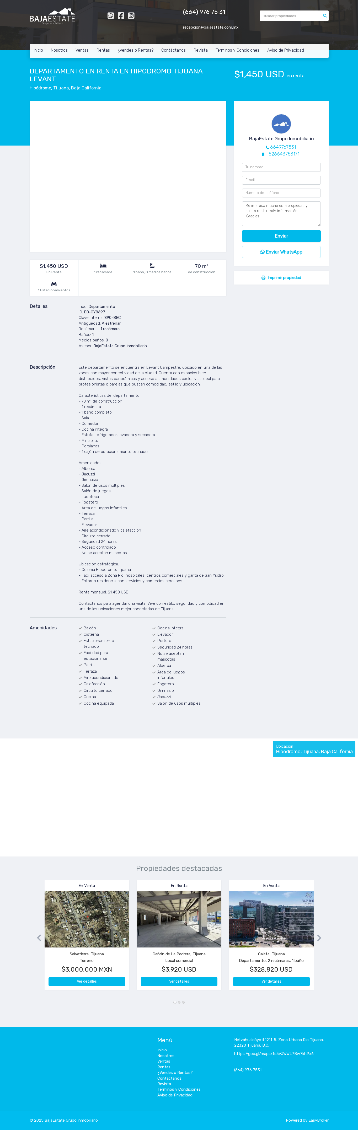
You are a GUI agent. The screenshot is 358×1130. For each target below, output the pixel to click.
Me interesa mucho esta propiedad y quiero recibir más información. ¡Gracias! (281, 213)
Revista (201, 50)
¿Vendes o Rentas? (135, 50)
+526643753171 (282, 154)
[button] (37, 937)
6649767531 (283, 147)
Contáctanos (173, 50)
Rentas (103, 50)
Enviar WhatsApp (281, 252)
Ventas (82, 50)
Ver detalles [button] (87, 981)
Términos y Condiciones (237, 50)
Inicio (38, 50)
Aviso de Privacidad (285, 50)
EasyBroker (318, 1120)
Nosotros (59, 50)
